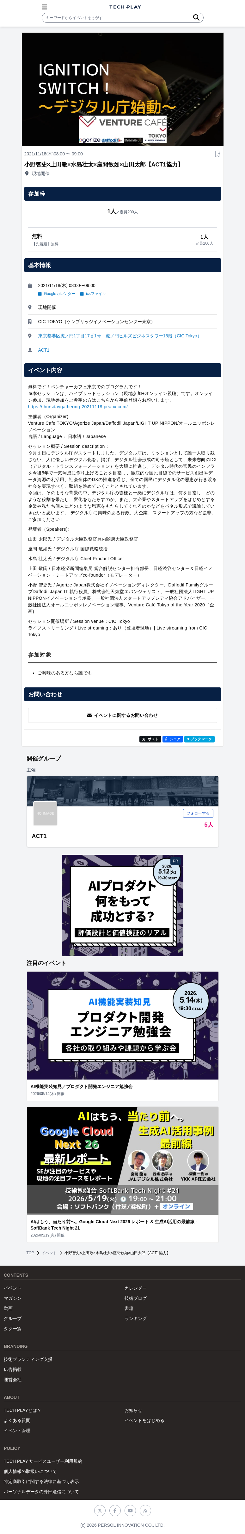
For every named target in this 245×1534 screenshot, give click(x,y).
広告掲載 (12, 1369)
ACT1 (44, 350)
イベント (49, 1253)
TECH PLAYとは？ (22, 1410)
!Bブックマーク (199, 739)
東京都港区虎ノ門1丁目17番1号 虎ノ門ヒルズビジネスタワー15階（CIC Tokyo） (120, 335)
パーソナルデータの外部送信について (41, 1491)
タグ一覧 (12, 1328)
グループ (12, 1318)
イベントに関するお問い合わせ (122, 715)
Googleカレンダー (56, 293)
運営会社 (12, 1379)
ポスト (150, 739)
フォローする (198, 813)
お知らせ (133, 1410)
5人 (208, 825)
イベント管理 (17, 1430)
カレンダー (136, 1288)
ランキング (136, 1318)
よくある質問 (17, 1420)
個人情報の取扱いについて (30, 1471)
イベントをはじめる (144, 1420)
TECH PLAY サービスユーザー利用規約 (43, 1461)
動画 (8, 1308)
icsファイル (93, 293)
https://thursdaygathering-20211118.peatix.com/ (78, 406)
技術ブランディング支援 (28, 1359)
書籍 (129, 1308)
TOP (30, 1253)
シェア (173, 739)
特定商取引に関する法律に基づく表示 (41, 1481)
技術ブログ (136, 1298)
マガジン (12, 1298)
